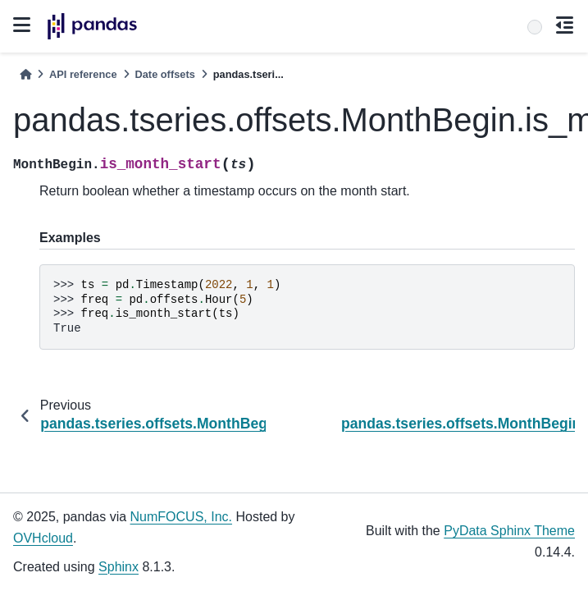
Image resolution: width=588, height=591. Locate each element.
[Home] (25, 74)
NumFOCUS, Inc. (181, 517)
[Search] (534, 27)
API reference (83, 74)
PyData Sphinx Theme (509, 531)
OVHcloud (43, 538)
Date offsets (165, 74)
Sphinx (118, 567)
